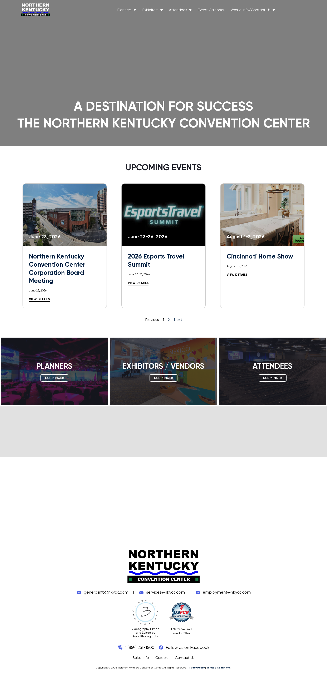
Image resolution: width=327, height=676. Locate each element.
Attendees (209, 11)
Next (178, 320)
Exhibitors (181, 11)
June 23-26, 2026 (139, 274)
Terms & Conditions (218, 667)
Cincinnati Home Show (260, 256)
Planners (155, 11)
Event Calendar (240, 10)
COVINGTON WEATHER (163, 431)
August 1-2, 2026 (237, 266)
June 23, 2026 (38, 290)
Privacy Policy (196, 667)
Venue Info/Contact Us (282, 11)
